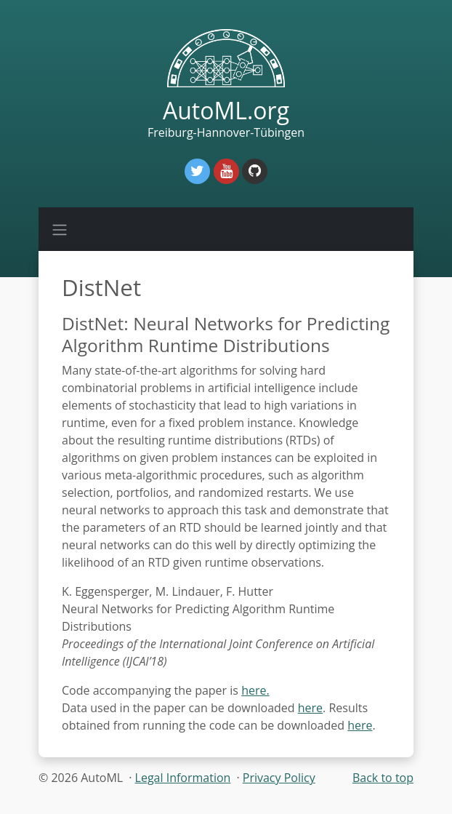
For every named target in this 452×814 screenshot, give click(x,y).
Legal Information (183, 778)
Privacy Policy (279, 778)
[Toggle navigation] (60, 229)
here (310, 708)
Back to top (382, 778)
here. (255, 690)
